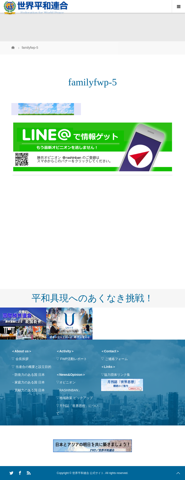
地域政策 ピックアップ (76, 398)
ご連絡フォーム (116, 359)
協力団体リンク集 (117, 374)
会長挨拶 (22, 359)
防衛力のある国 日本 (30, 374)
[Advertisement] (92, 211)
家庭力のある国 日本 (30, 382)
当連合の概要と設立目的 (33, 367)
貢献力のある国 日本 (30, 390)
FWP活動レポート (73, 359)
